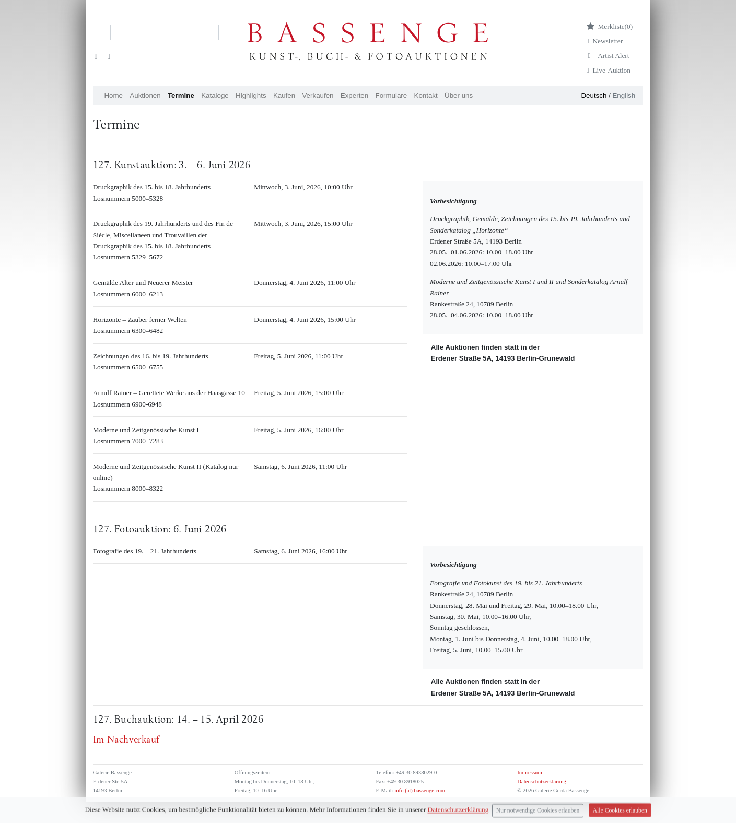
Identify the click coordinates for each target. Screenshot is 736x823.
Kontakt (426, 95)
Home (113, 95)
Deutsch (593, 95)
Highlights (251, 95)
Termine (181, 95)
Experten (354, 95)
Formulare (391, 95)
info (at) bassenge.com (419, 790)
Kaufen (284, 95)
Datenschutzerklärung (541, 781)
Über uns (459, 95)
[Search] (164, 32)
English (623, 95)
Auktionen (145, 95)
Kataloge (215, 95)
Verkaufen (317, 95)
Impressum (529, 772)
